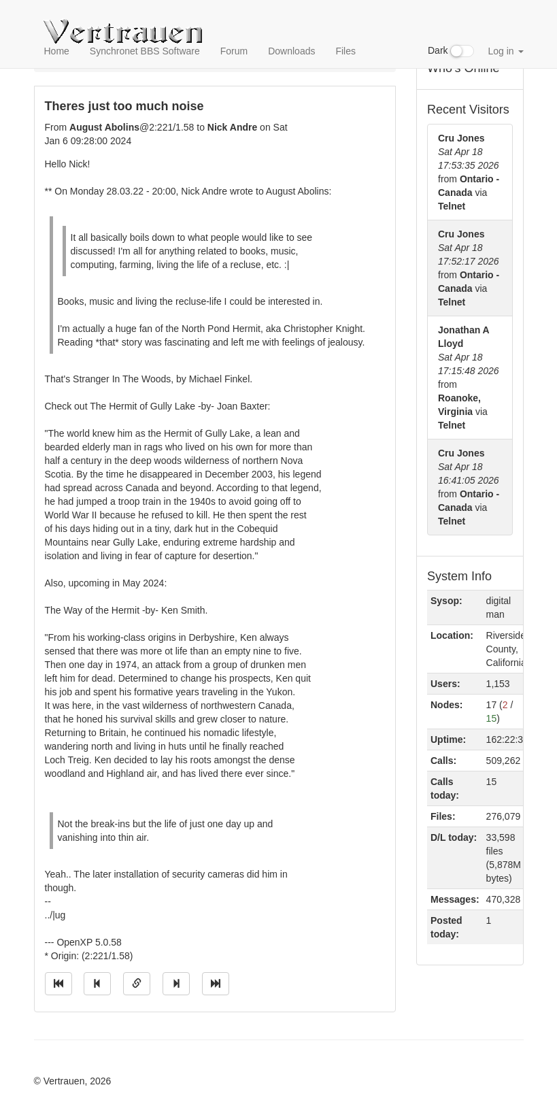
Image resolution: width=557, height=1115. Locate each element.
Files (345, 51)
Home (56, 51)
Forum (234, 51)
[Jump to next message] (176, 983)
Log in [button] (505, 51)
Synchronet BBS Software (145, 51)
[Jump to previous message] (97, 983)
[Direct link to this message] (136, 983)
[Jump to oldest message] (58, 983)
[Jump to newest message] (215, 983)
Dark (451, 51)
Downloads (291, 51)
